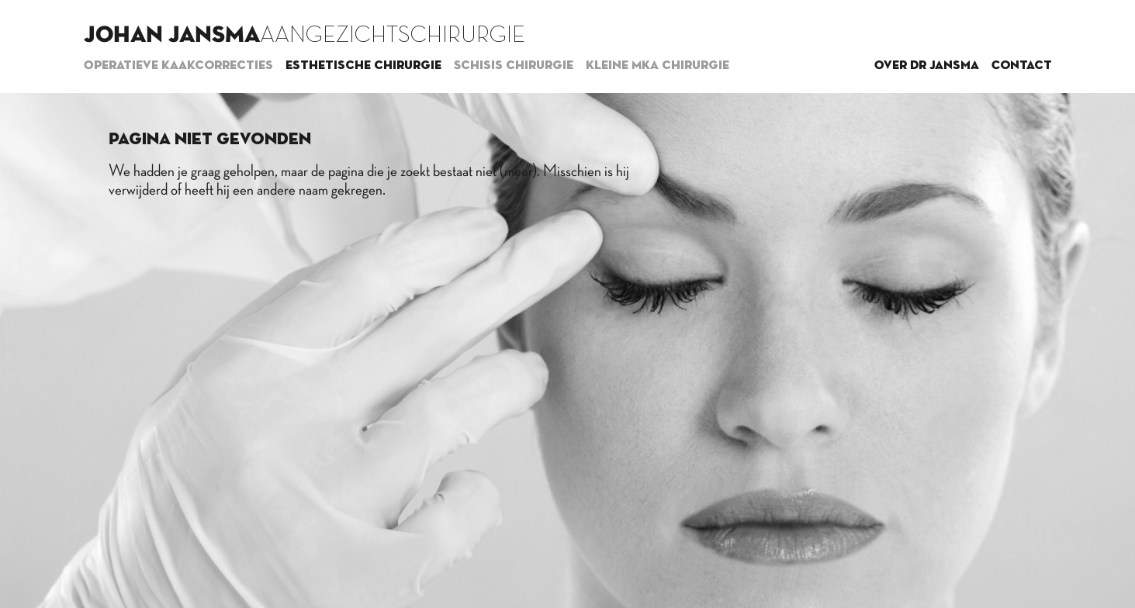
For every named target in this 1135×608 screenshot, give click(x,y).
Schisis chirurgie (513, 66)
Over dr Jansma (926, 66)
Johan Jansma (172, 35)
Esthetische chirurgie (363, 66)
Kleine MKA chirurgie (657, 66)
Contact (1021, 66)
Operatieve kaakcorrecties (178, 66)
